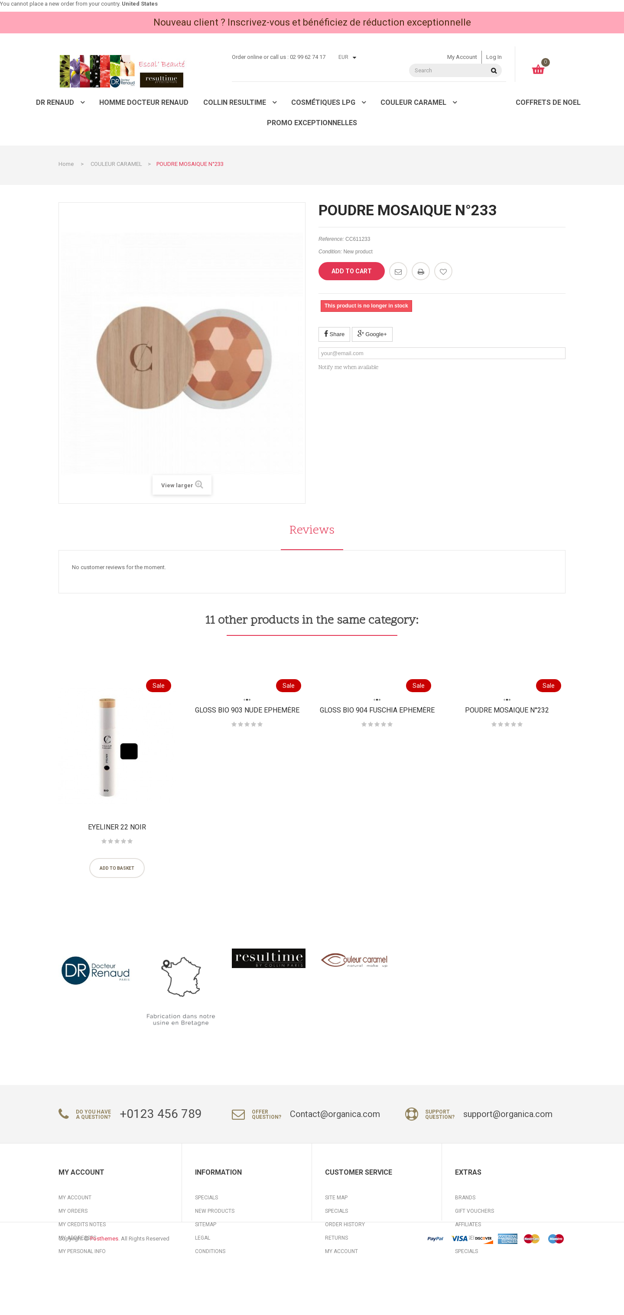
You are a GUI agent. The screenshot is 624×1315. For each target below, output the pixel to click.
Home (66, 164)
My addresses (77, 1238)
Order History (345, 1224)
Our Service (471, 1238)
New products (214, 1211)
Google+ (372, 333)
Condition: (330, 252)
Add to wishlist (443, 271)
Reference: (331, 239)
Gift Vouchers (474, 1211)
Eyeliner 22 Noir (117, 827)
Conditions (210, 1251)
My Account (341, 1251)
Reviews (312, 530)
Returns (336, 1238)
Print (421, 271)
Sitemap (205, 1224)
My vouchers (76, 1265)
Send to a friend (398, 271)
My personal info (82, 1251)
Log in (494, 57)
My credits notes (82, 1224)
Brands (465, 1198)
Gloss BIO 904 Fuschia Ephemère (377, 710)
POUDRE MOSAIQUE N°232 (507, 710)
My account (462, 57)
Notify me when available (348, 368)
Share (334, 333)
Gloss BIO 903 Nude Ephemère (247, 710)
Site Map (336, 1198)
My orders (73, 1211)
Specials (206, 1198)
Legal (202, 1238)
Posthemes (104, 1299)
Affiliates (468, 1224)
